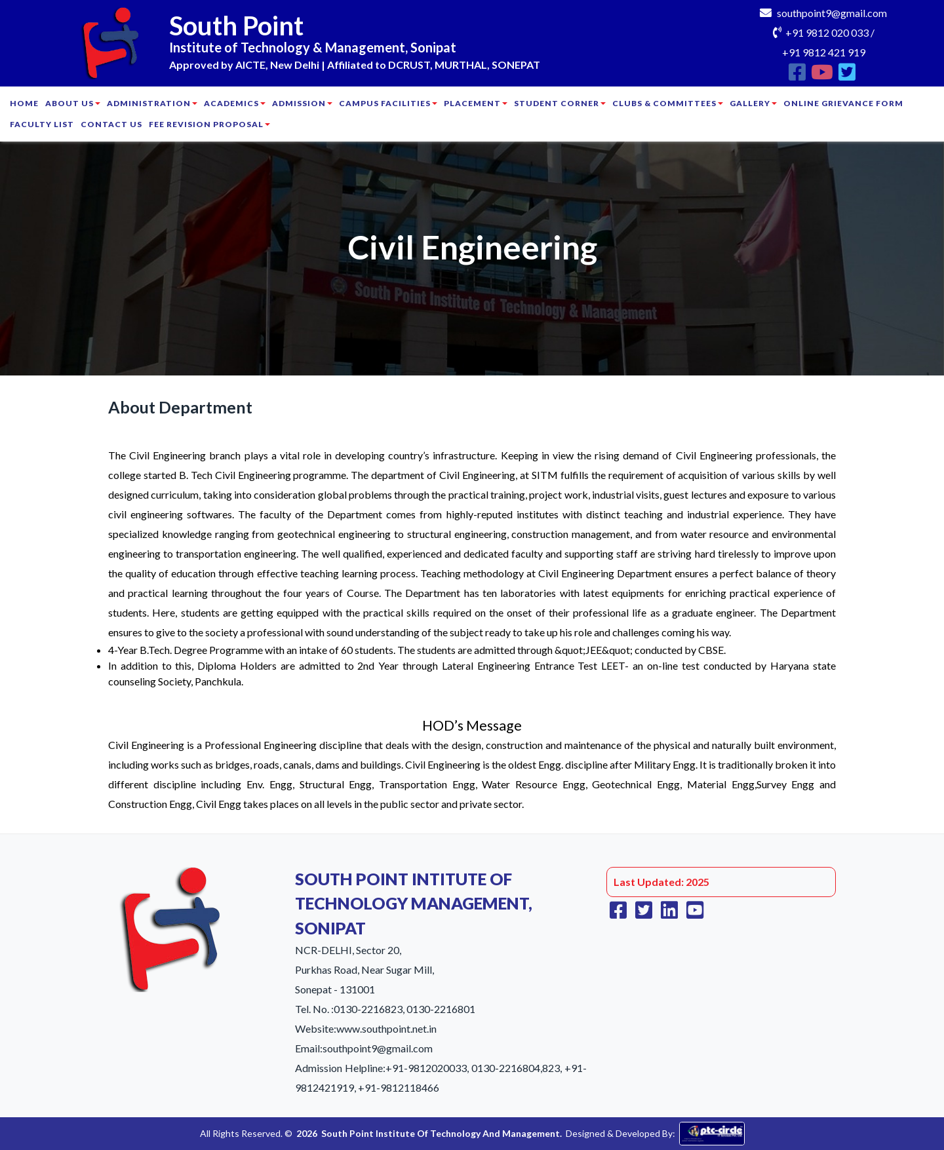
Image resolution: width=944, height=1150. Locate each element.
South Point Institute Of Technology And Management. (441, 1133)
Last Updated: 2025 (661, 881)
